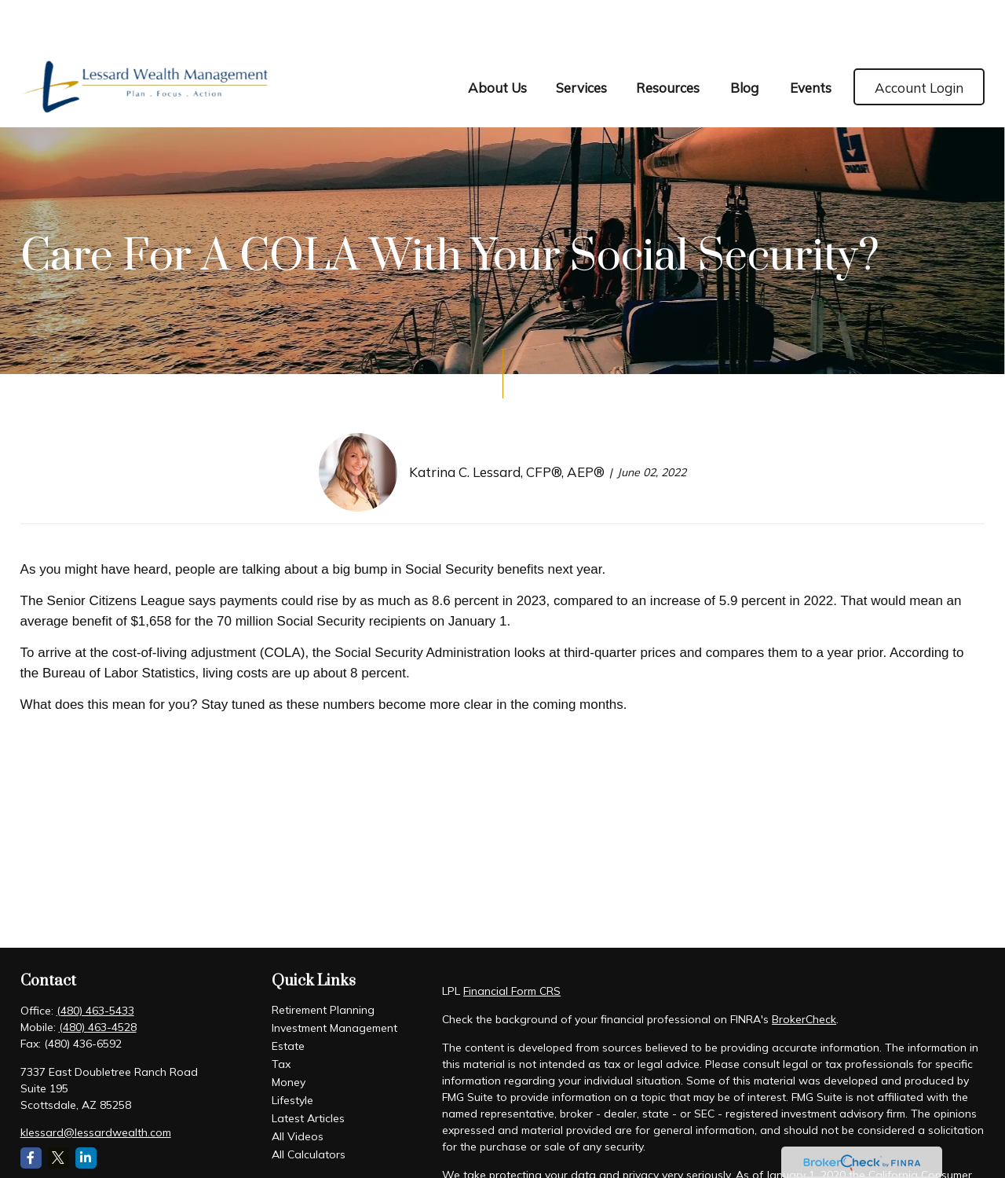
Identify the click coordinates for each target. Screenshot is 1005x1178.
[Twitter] (58, 1111)
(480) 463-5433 (95, 964)
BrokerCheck (804, 973)
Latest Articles (308, 1072)
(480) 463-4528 (98, 981)
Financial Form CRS (512, 945)
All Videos (297, 1090)
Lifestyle (292, 1054)
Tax (281, 1018)
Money (288, 1036)
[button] (497, 40)
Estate (288, 1000)
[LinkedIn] (86, 1111)
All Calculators (308, 1108)
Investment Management (334, 981)
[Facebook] (31, 1111)
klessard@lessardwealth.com (95, 1086)
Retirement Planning (323, 963)
